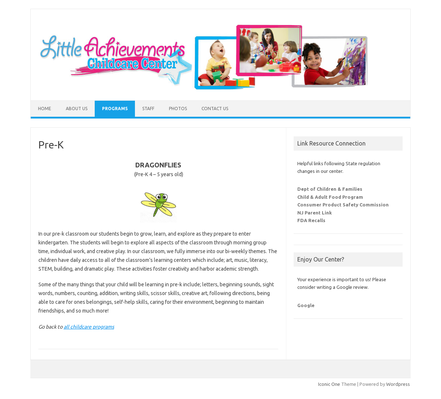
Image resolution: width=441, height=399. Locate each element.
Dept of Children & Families (329, 188)
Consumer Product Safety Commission (343, 204)
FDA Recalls (311, 220)
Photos (178, 108)
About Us (76, 108)
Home (44, 108)
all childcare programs (89, 327)
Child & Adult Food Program (330, 197)
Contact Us (214, 108)
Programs (115, 108)
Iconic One (329, 384)
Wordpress (398, 384)
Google (305, 305)
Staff (148, 108)
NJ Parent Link (314, 212)
